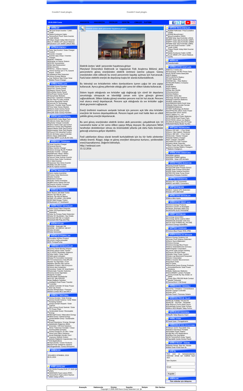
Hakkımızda (98, 387)
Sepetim (129, 387)
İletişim (145, 387)
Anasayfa (83, 387)
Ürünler (114, 387)
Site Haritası (160, 387)
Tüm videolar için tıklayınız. (181, 381)
